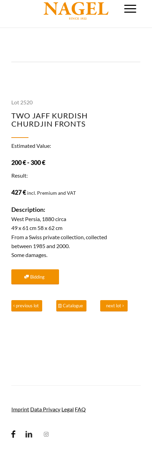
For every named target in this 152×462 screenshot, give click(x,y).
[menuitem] (130, 8)
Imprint (20, 409)
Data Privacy (45, 409)
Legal (67, 409)
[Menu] (130, 8)
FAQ (80, 409)
